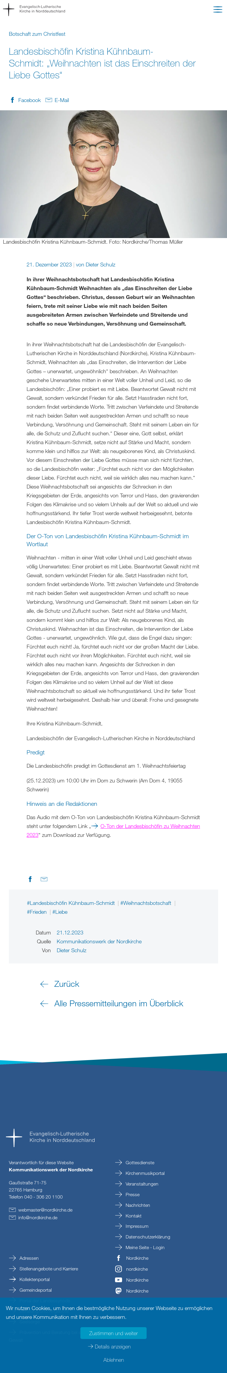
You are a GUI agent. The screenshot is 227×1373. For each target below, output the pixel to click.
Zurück (66, 984)
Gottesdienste (139, 1162)
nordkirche (137, 1269)
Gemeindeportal (35, 1290)
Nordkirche (137, 1258)
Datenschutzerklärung (147, 1236)
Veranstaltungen (141, 1183)
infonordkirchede (37, 1217)
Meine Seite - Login (144, 1247)
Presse (132, 1194)
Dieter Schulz (100, 264)
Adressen (28, 1258)
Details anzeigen (113, 1346)
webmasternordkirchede (45, 1209)
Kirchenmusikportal (144, 1173)
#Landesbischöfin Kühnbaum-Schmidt (71, 903)
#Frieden (37, 911)
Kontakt (133, 1215)
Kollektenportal (34, 1279)
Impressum (136, 1226)
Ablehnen (113, 1359)
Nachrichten (137, 1205)
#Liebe (59, 911)
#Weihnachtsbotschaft (146, 903)
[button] (218, 11)
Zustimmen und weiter (113, 1333)
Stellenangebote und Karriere (48, 1268)
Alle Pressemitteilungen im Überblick (118, 1003)
